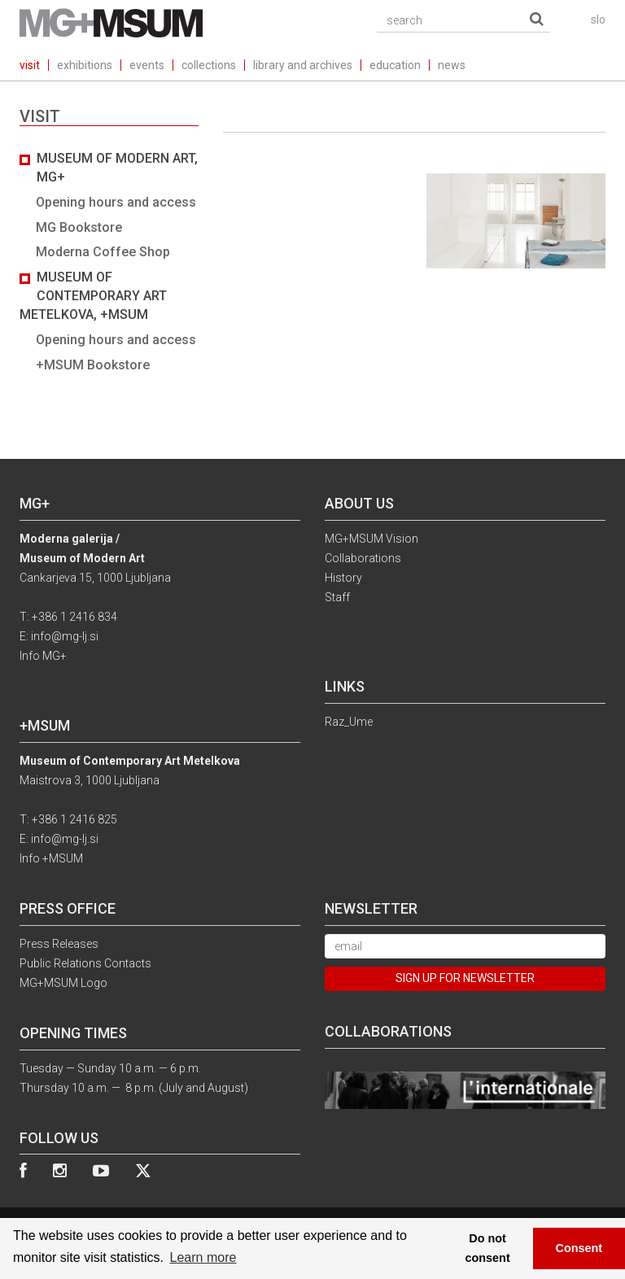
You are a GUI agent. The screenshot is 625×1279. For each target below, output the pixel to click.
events (146, 65)
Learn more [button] (203, 1257)
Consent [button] (579, 1248)
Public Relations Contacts (85, 963)
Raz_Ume (349, 721)
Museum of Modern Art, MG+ (117, 168)
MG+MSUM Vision (371, 538)
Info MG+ (43, 655)
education (395, 65)
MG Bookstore (79, 227)
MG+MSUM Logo (63, 982)
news (451, 65)
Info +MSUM (51, 858)
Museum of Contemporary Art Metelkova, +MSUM (93, 295)
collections (208, 65)
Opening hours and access (116, 202)
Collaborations (363, 558)
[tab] (109, 262)
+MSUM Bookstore (93, 365)
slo (598, 19)
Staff (337, 597)
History (343, 577)
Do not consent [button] (487, 1248)
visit (30, 65)
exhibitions (84, 65)
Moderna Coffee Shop (103, 252)
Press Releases (59, 943)
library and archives (302, 65)
